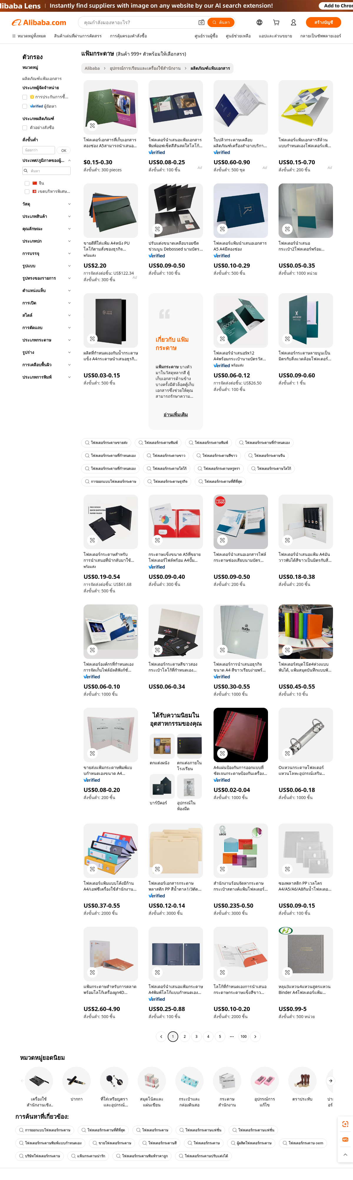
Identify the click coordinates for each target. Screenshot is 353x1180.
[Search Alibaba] (138, 22)
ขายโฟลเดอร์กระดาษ (112, 1143)
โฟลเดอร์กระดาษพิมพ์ (158, 442)
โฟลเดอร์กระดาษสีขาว (217, 455)
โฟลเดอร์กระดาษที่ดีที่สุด (220, 481)
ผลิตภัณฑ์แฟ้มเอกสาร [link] (210, 68)
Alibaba (92, 68)
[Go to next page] (255, 1036)
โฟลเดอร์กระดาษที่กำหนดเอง (264, 442)
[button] (201, 22)
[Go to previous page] (161, 1036)
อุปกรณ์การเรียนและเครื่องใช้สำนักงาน (145, 68)
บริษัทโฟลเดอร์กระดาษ (39, 1156)
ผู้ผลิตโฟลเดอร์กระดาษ (251, 1143)
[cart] (277, 23)
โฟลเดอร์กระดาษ (152, 1130)
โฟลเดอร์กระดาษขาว (166, 455)
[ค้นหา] (220, 22)
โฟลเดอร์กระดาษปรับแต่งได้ (203, 1156)
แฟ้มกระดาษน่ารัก (88, 1156)
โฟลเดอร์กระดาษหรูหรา (219, 468)
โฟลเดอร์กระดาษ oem (303, 1143)
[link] (345, 1124)
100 (244, 1036)
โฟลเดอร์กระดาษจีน (266, 455)
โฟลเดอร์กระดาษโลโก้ (167, 468)
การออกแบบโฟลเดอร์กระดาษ (110, 481)
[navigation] (44, 545)
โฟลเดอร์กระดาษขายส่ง (106, 442)
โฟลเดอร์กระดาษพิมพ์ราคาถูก (142, 1156)
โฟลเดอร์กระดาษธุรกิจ (167, 481)
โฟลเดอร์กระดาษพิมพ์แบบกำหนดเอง (50, 1143)
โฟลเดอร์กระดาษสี (159, 1143)
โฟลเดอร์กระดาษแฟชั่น (200, 1130)
